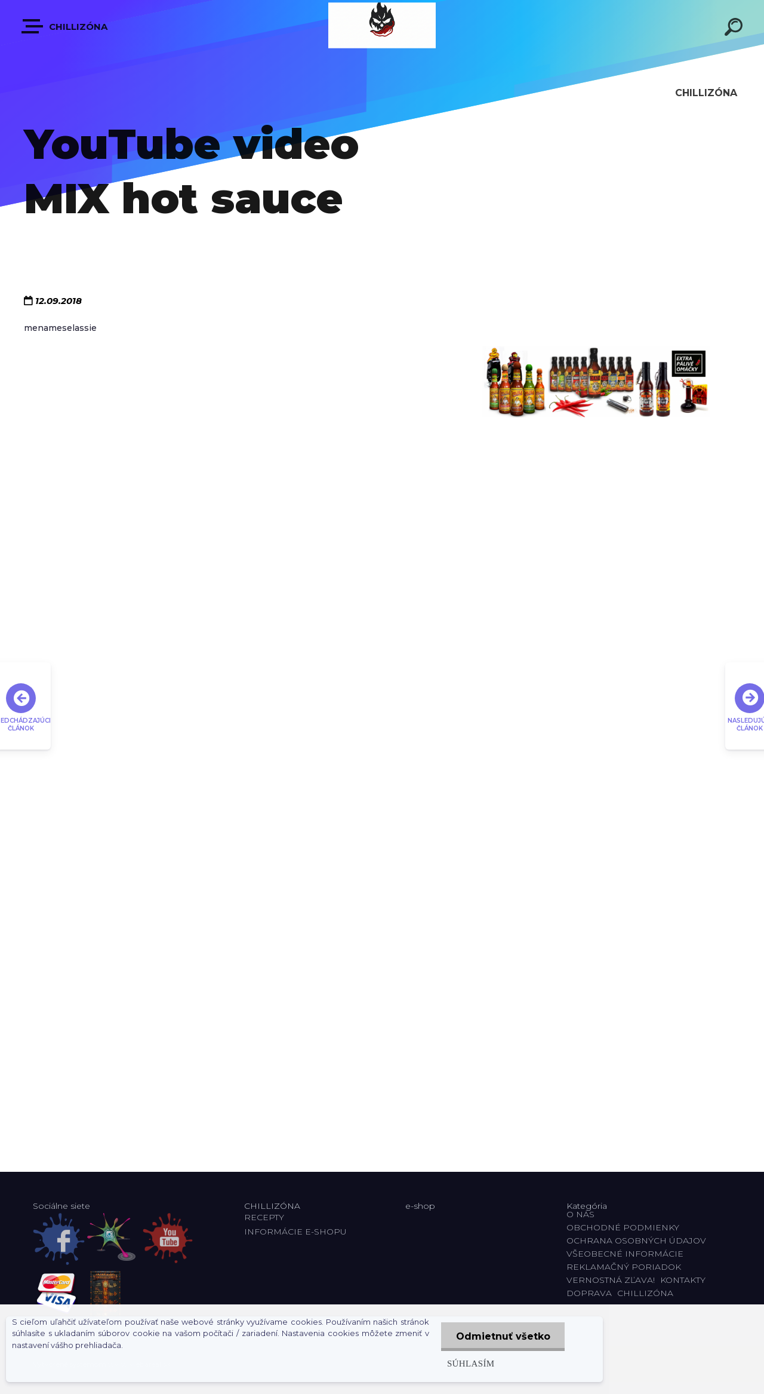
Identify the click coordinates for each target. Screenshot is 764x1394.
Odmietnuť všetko (502, 1336)
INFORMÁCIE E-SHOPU (295, 1231)
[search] (735, 28)
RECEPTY (266, 1217)
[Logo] (382, 25)
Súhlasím (470, 1363)
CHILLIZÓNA (65, 26)
